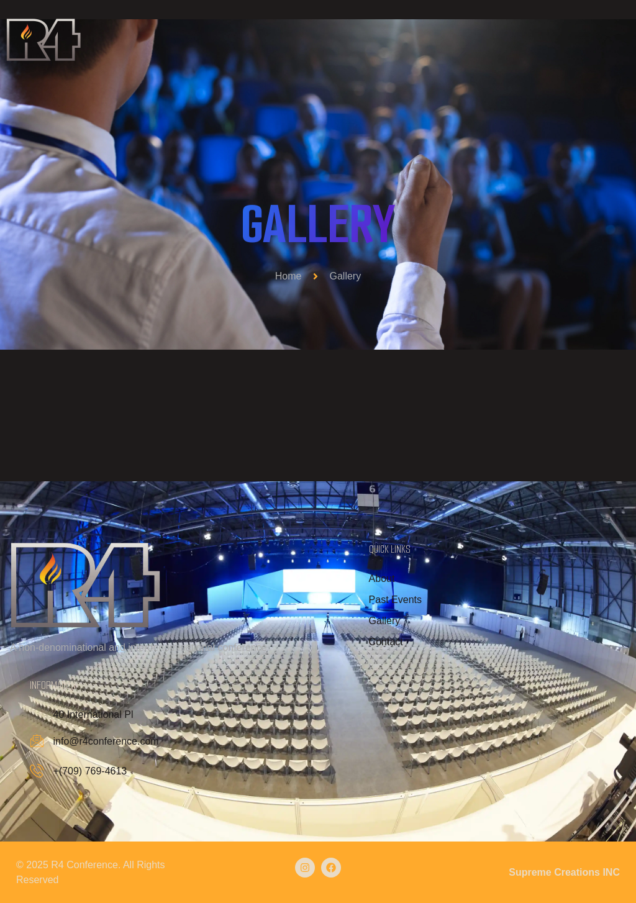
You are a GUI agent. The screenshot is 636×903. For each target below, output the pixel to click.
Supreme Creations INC (564, 871)
